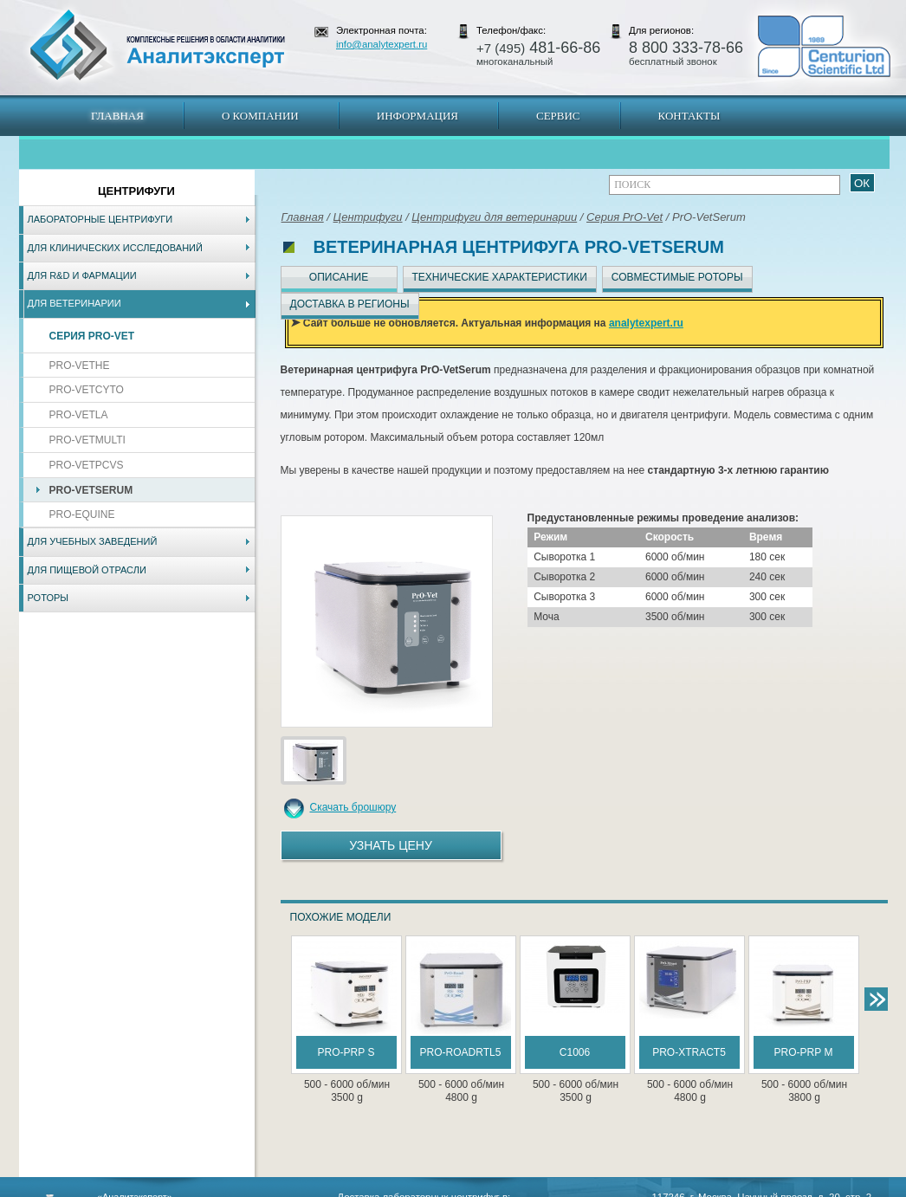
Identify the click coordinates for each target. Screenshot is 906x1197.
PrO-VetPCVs (86, 465)
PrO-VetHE (79, 365)
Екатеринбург (450, 1188)
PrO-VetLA (78, 415)
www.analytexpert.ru (730, 1188)
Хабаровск (390, 1188)
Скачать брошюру (353, 807)
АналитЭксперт (157, 45)
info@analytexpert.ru (381, 44)
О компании (260, 115)
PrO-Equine (82, 514)
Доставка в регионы (350, 304)
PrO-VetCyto (86, 390)
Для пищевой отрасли (87, 570)
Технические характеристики (499, 277)
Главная (117, 115)
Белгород (561, 1188)
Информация (417, 115)
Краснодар (510, 1188)
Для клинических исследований (115, 248)
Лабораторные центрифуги (100, 219)
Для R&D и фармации (82, 275)
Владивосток (330, 1188)
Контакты (689, 115)
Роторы (48, 597)
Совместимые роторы (677, 277)
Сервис (558, 115)
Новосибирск (266, 1188)
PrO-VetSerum (91, 490)
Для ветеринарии (74, 303)
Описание (338, 277)
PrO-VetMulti (87, 440)
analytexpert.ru (646, 323)
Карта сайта (123, 1188)
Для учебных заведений (93, 541)
